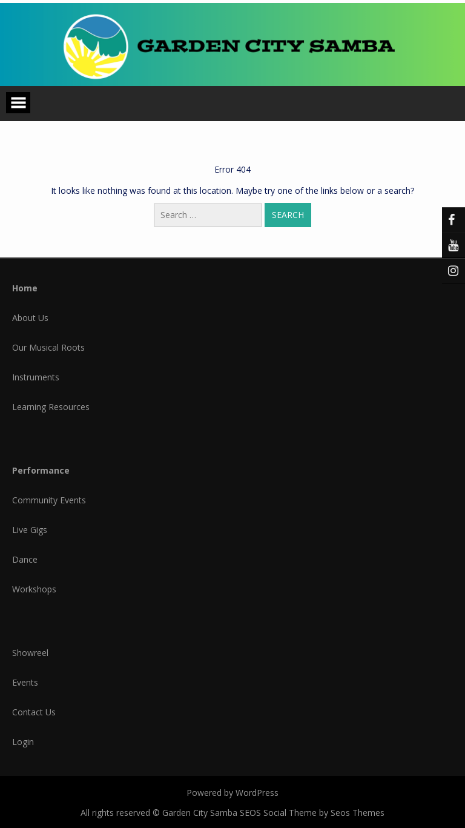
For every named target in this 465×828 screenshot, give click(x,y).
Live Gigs (29, 529)
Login (23, 741)
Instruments (35, 377)
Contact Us (34, 712)
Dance (25, 559)
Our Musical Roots (48, 347)
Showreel (30, 652)
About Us (30, 317)
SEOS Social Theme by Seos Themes (312, 812)
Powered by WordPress (232, 792)
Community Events (49, 500)
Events (25, 682)
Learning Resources (51, 406)
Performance (41, 470)
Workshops (34, 589)
